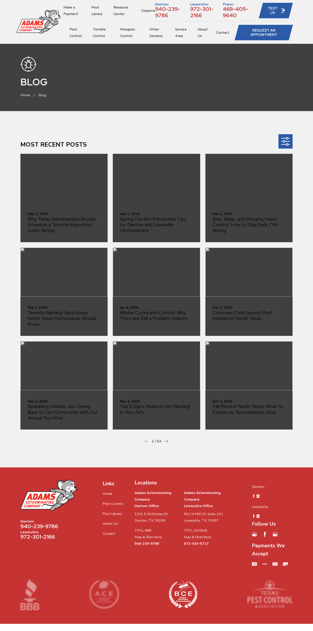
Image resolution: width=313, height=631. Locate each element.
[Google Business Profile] (254, 534)
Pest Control (113, 503)
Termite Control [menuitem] (99, 32)
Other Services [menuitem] (156, 32)
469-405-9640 (235, 12)
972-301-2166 (201, 12)
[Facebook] (264, 534)
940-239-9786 (167, 12)
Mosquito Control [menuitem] (127, 32)
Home (107, 493)
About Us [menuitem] (203, 32)
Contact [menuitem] (222, 32)
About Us (110, 523)
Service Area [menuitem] (181, 32)
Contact (109, 533)
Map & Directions (148, 537)
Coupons (148, 10)
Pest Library (112, 513)
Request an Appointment (263, 32)
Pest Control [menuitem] (76, 32)
